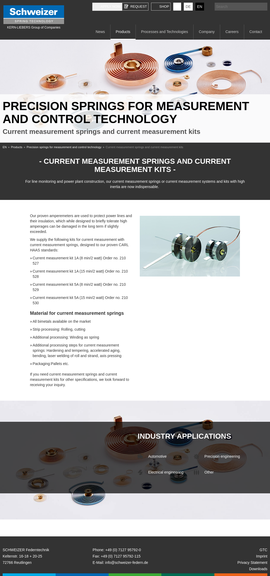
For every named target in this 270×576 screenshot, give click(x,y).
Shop (164, 6)
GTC (263, 550)
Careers (232, 32)
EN (199, 6)
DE (188, 6)
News (100, 32)
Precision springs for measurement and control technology (64, 147)
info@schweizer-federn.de (126, 562)
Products (123, 32)
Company (207, 32)
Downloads (258, 569)
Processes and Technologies (164, 32)
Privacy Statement (252, 562)
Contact (255, 32)
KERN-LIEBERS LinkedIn (177, 7)
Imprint (261, 556)
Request (138, 6)
